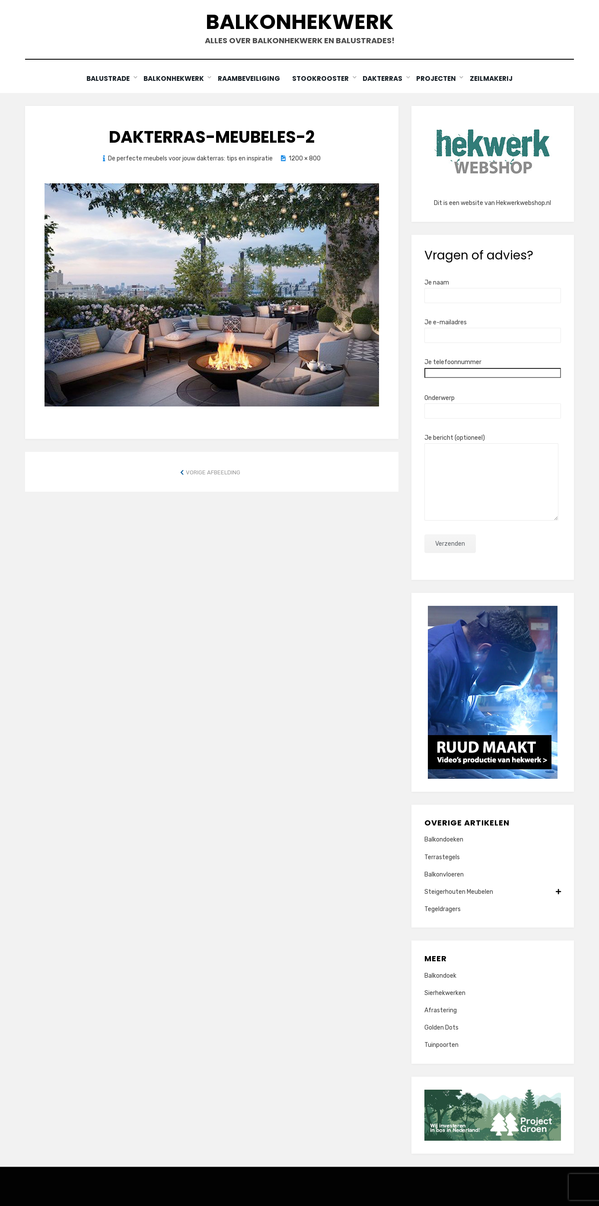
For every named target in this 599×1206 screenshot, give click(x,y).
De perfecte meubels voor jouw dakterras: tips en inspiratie (190, 158)
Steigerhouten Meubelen (492, 891)
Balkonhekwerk (300, 21)
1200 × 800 (305, 158)
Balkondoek (440, 975)
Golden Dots (441, 1027)
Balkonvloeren (444, 874)
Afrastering (440, 1010)
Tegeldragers (442, 909)
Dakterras (384, 78)
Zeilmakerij (493, 78)
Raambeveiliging (248, 78)
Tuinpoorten (441, 1045)
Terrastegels (442, 857)
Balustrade (106, 78)
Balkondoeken (443, 839)
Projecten (438, 78)
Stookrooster (321, 78)
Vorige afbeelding (213, 472)
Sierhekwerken (444, 992)
